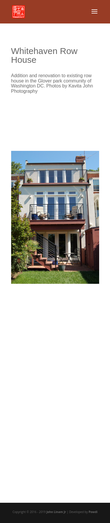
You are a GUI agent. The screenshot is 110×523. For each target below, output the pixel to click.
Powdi (93, 512)
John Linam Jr (56, 512)
